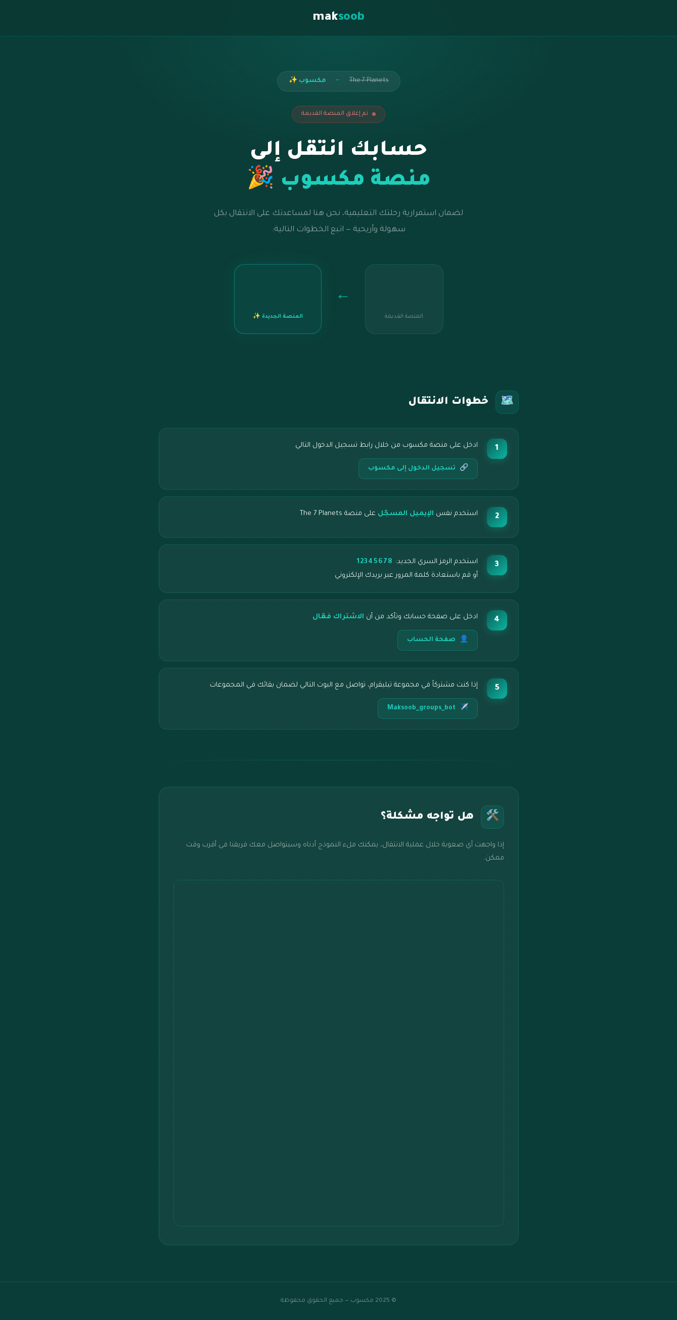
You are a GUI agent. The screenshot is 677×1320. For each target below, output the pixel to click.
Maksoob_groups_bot (427, 708)
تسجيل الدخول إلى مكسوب (418, 468)
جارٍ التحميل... (339, 1053)
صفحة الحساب (437, 640)
